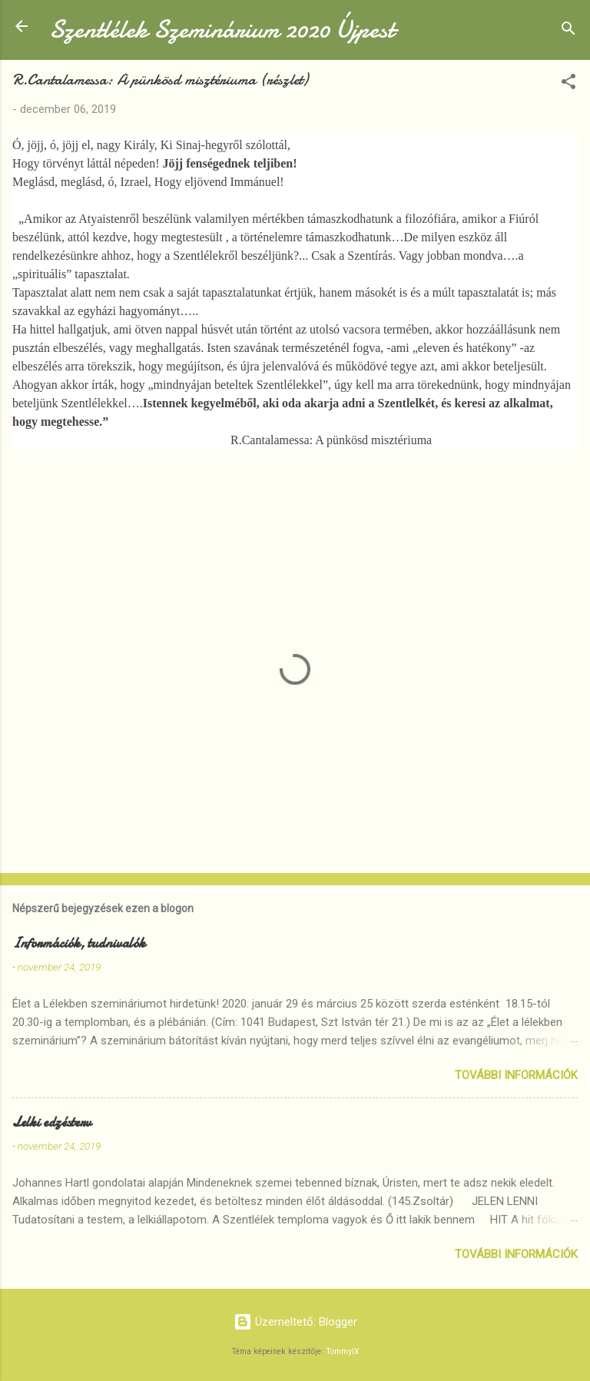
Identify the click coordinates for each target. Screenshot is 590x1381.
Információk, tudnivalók (78, 943)
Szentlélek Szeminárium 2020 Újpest (221, 29)
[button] (568, 84)
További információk (516, 1075)
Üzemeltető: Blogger (295, 1322)
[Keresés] (568, 31)
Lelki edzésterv (51, 1122)
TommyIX (343, 1351)
